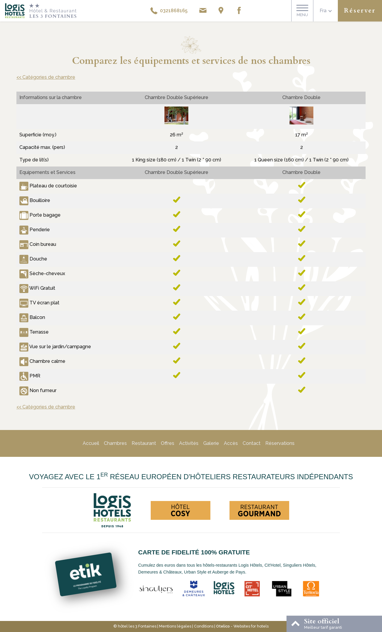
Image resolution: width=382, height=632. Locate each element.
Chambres (115, 443)
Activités (188, 443)
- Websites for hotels (242, 626)
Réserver (360, 10)
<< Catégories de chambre (45, 77)
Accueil (91, 443)
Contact (252, 443)
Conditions (203, 626)
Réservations (280, 443)
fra (323, 10)
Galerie (211, 443)
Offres (167, 443)
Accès (231, 443)
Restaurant (144, 443)
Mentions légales (175, 626)
